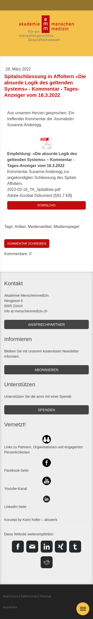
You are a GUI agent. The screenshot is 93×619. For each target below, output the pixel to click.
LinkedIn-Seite (15, 507)
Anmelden (10, 607)
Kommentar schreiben (26, 243)
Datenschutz (29, 596)
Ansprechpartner (46, 325)
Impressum (10, 596)
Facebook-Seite (16, 470)
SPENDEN (46, 410)
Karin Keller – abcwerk (40, 520)
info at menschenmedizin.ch (25, 311)
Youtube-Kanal (15, 489)
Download (46, 205)
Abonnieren (46, 370)
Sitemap (45, 596)
